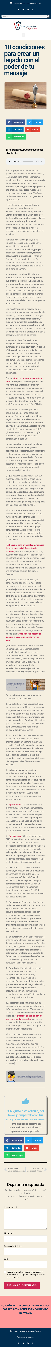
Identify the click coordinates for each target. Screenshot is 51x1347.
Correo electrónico (14, 1246)
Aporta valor (14, 804)
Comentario (10, 1207)
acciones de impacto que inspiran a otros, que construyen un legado (23, 637)
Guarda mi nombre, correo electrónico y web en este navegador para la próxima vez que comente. (26, 1274)
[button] (23, 35)
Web (6, 1259)
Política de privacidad (25, 1337)
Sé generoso (15, 836)
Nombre (9, 1233)
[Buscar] (48, 16)
